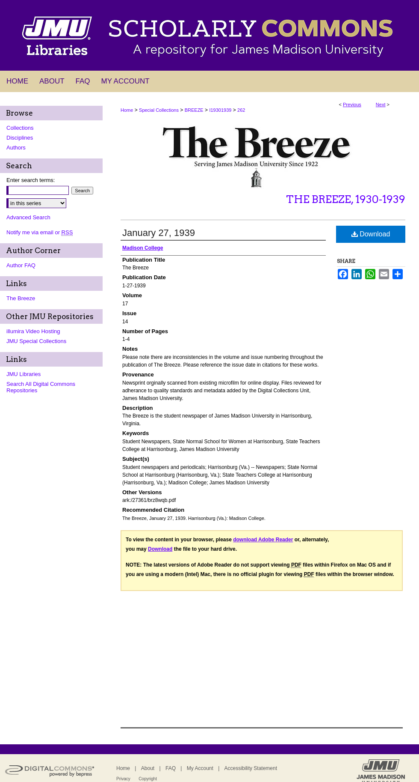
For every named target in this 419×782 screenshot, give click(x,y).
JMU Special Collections (36, 341)
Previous (352, 104)
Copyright (148, 778)
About (147, 768)
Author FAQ (20, 265)
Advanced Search (28, 217)
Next (381, 104)
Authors (16, 147)
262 (241, 110)
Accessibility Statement (250, 768)
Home (127, 110)
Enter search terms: (30, 180)
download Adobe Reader (263, 540)
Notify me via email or (39, 232)
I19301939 (220, 110)
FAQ (170, 768)
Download (370, 234)
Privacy (123, 778)
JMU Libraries (23, 374)
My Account (200, 768)
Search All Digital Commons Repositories (40, 387)
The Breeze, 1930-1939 (345, 199)
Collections (20, 128)
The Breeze (20, 298)
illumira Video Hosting (33, 331)
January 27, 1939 (158, 232)
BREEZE (194, 110)
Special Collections (159, 110)
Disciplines (19, 137)
